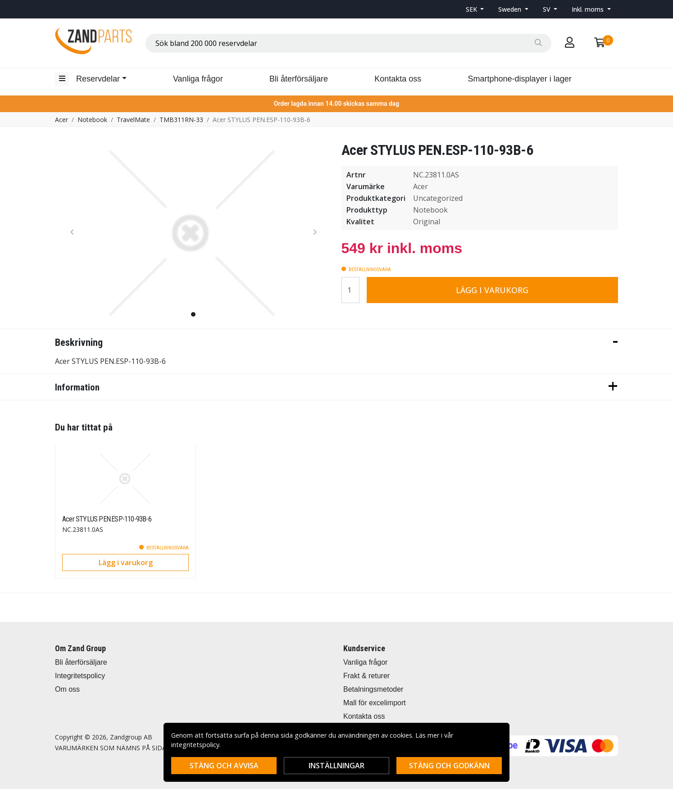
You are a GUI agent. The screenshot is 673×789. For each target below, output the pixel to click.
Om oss (67, 689)
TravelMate (133, 119)
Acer (61, 119)
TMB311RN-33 (181, 119)
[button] (475, 9)
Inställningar (336, 766)
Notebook (92, 119)
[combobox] (348, 43)
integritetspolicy (195, 744)
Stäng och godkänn (449, 766)
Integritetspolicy (80, 676)
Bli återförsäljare (298, 78)
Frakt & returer (366, 676)
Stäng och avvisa (224, 766)
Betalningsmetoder (373, 689)
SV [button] (547, 9)
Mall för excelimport (374, 703)
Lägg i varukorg (492, 290)
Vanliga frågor (198, 78)
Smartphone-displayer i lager (520, 78)
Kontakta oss (397, 78)
